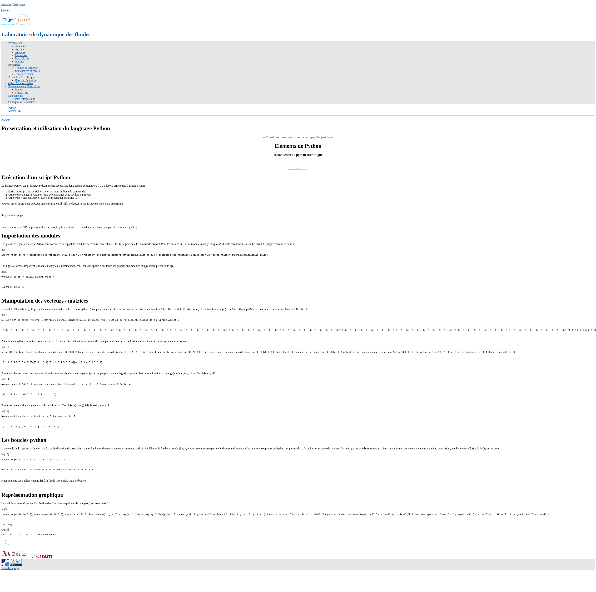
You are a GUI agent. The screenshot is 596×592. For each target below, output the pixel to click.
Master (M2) (22, 92)
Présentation (15, 42)
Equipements (15, 95)
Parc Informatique (25, 98)
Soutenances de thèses (27, 70)
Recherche (14, 64)
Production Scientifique (21, 77)
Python (19, 89)
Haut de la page (10, 576)
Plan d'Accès (22, 58)
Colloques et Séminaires (21, 101)
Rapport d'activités (25, 80)
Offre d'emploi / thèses (20, 83)
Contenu (6, 4)
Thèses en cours (24, 73)
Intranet (19, 61)
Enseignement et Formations (24, 86)
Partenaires (21, 55)
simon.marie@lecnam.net (298, 169)
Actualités (20, 46)
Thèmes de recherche (27, 67)
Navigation (19, 4)
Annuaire (20, 52)
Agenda (19, 49)
